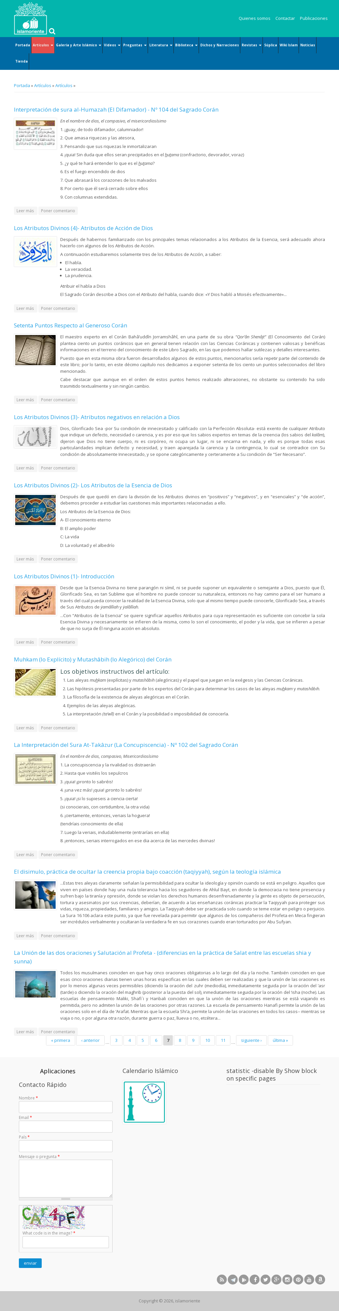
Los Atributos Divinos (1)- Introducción (64, 576)
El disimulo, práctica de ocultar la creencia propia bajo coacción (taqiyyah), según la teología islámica (147, 871)
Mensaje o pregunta (39, 1156)
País (24, 1137)
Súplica (270, 45)
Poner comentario (58, 211)
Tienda (21, 61)
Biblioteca (186, 45)
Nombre (28, 1098)
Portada (22, 45)
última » (280, 1040)
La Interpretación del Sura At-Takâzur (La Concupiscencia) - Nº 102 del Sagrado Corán (126, 745)
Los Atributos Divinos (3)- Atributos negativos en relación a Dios (97, 417)
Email (25, 1117)
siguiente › (251, 1040)
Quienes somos (254, 18)
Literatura (160, 45)
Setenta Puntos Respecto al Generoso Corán (70, 325)
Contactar (285, 18)
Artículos (43, 45)
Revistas (252, 45)
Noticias (307, 45)
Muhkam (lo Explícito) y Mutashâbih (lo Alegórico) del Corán (92, 659)
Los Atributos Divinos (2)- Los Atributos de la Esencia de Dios (93, 485)
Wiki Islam (289, 45)
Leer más (27, 210)
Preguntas (135, 45)
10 (207, 1040)
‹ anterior (90, 1040)
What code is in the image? (49, 1233)
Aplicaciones (57, 1071)
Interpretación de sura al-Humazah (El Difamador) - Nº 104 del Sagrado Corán (116, 109)
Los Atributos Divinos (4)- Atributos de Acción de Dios (83, 228)
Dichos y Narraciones (219, 45)
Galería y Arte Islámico (78, 45)
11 (223, 1040)
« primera (60, 1040)
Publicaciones (314, 18)
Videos (112, 45)
